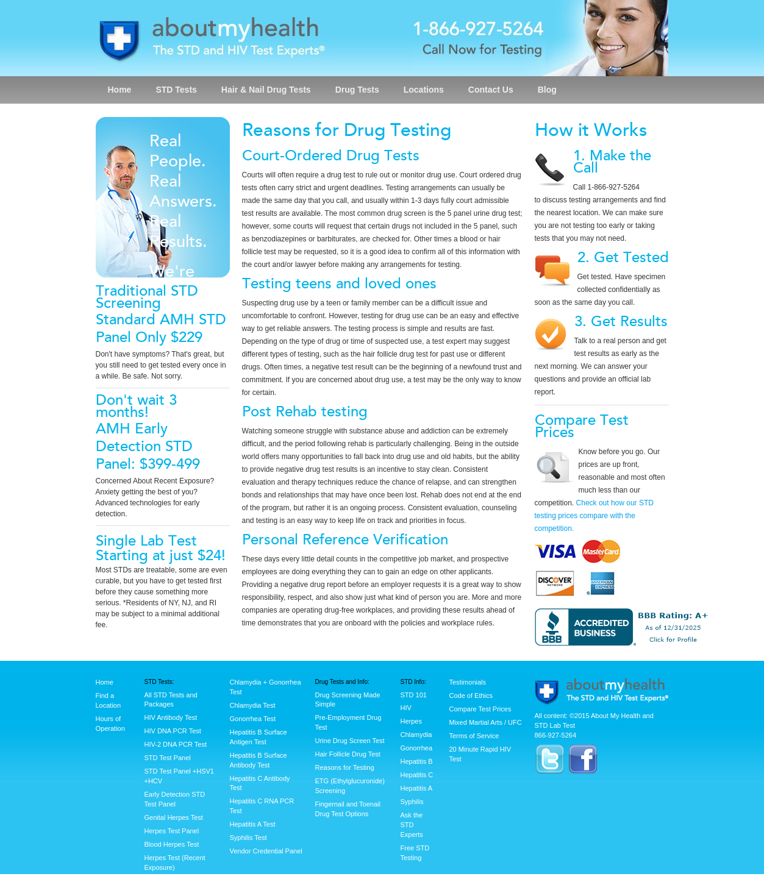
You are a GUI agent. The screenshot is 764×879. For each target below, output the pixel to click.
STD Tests (175, 89)
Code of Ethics (471, 695)
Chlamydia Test (253, 705)
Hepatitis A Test (253, 824)
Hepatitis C (417, 774)
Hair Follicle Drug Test (347, 754)
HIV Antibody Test (171, 717)
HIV (406, 707)
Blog (547, 89)
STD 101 (414, 695)
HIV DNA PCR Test (173, 731)
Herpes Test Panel (172, 831)
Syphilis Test (248, 837)
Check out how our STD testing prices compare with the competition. (594, 516)
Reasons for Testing (344, 767)
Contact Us (490, 89)
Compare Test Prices (480, 709)
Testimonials (468, 682)
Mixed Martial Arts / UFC (485, 722)
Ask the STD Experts (412, 824)
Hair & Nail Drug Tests (266, 89)
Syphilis (412, 801)
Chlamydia (416, 734)
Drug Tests (357, 89)
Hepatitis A (417, 788)
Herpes (411, 721)
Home (120, 89)
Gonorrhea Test (253, 718)
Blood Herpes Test (172, 844)
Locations (424, 89)
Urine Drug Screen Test (350, 740)
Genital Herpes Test (174, 817)
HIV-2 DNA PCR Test (176, 744)
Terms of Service (474, 735)
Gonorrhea (417, 748)
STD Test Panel (168, 757)
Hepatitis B (417, 761)
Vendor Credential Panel (266, 851)
